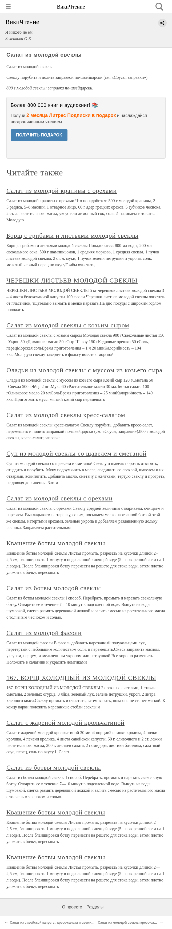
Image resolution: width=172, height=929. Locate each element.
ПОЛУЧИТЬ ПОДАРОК (39, 135)
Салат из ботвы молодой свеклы (53, 588)
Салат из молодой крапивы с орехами (61, 190)
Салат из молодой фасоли (44, 632)
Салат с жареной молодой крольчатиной (65, 722)
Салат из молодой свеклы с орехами (59, 498)
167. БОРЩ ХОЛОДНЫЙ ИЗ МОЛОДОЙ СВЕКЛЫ (81, 677)
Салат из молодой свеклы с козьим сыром (67, 325)
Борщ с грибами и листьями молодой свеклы (72, 235)
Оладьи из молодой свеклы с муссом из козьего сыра (84, 370)
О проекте (72, 907)
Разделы (94, 907)
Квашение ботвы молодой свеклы (55, 543)
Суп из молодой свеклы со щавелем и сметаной (76, 453)
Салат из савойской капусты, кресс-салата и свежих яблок (56, 922)
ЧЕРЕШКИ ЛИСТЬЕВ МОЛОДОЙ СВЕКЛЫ (72, 280)
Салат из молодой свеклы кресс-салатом (65, 414)
